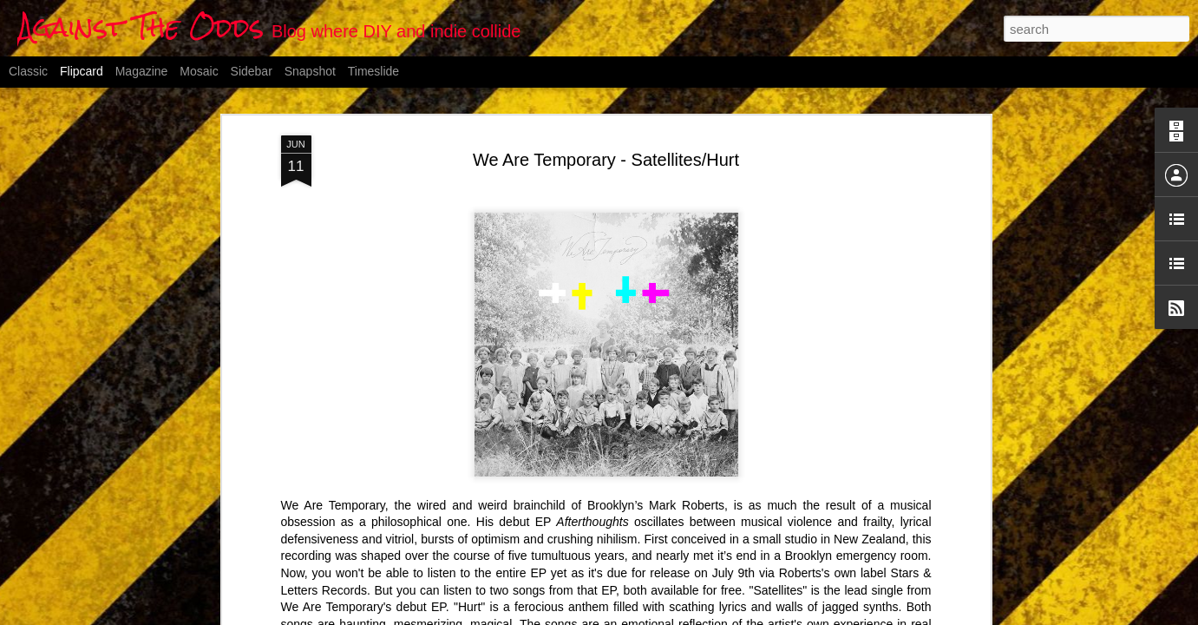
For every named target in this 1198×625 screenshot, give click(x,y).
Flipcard (81, 71)
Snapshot (310, 71)
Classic (28, 71)
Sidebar (251, 71)
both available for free (682, 590)
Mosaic (199, 71)
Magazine (141, 71)
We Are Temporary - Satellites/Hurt (606, 159)
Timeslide (373, 71)
